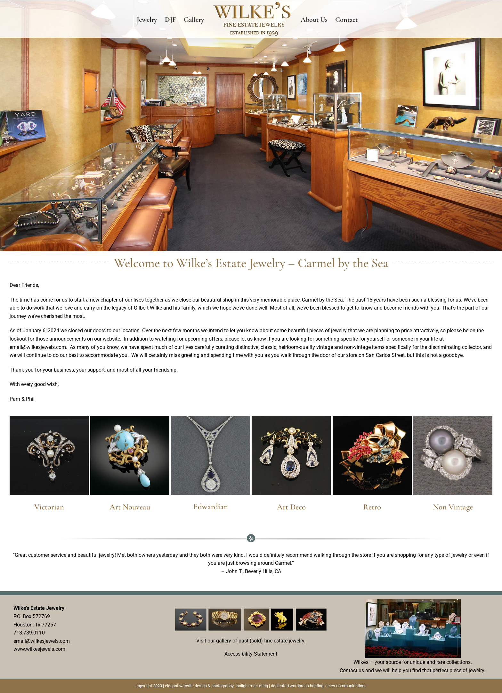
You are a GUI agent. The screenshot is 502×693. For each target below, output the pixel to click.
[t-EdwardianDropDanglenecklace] (210, 418)
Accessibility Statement (250, 654)
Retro (372, 507)
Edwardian (210, 506)
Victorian (49, 507)
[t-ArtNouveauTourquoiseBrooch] (129, 418)
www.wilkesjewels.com (39, 649)
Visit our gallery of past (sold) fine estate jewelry (250, 640)
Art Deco (291, 507)
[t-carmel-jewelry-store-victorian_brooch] (49, 418)
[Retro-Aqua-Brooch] (372, 418)
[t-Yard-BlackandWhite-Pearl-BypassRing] (452, 418)
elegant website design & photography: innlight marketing (216, 685)
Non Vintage (453, 507)
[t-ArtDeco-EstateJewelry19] (291, 418)
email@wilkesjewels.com (41, 641)
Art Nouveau (129, 507)
